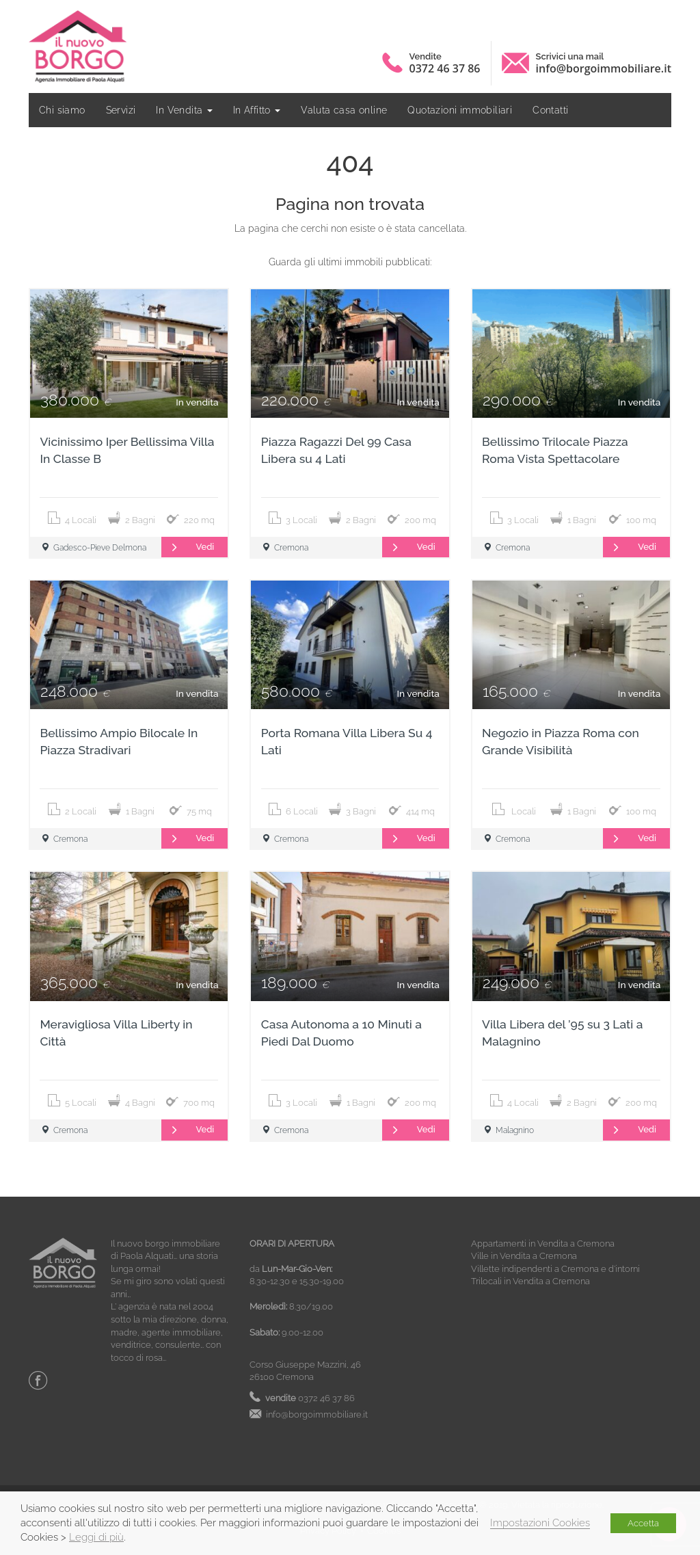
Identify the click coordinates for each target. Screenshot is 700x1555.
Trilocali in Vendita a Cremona (530, 1281)
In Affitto (256, 110)
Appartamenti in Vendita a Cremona (543, 1243)
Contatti (550, 110)
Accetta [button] (643, 1523)
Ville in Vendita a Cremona (524, 1256)
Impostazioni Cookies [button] (540, 1522)
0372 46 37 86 (445, 68)
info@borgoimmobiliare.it (603, 68)
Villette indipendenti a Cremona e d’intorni (555, 1269)
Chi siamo (62, 110)
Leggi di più (96, 1537)
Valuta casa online (344, 110)
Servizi (121, 110)
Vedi (188, 547)
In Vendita (184, 110)
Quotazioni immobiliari (459, 110)
